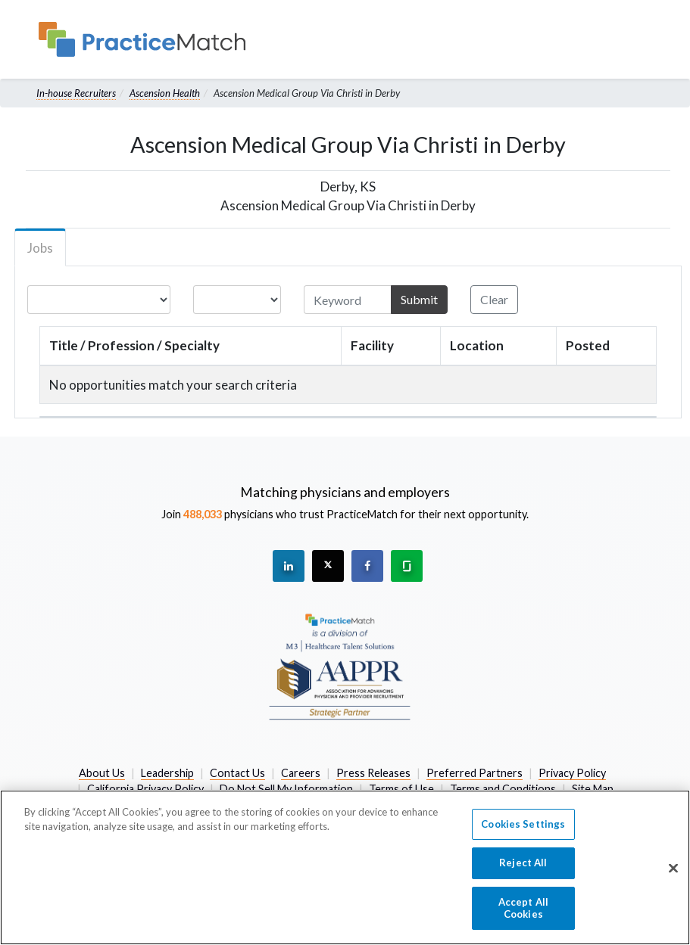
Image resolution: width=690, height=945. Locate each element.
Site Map (593, 788)
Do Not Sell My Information (286, 788)
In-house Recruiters (76, 93)
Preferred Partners (474, 772)
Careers (300, 772)
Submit (419, 299)
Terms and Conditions (503, 788)
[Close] (673, 876)
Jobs (40, 248)
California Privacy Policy (145, 788)
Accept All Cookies (523, 916)
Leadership (167, 772)
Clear (494, 299)
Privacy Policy (572, 772)
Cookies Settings (523, 832)
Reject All (523, 872)
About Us (102, 772)
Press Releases (373, 772)
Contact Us (237, 772)
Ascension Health (165, 93)
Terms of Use (401, 788)
